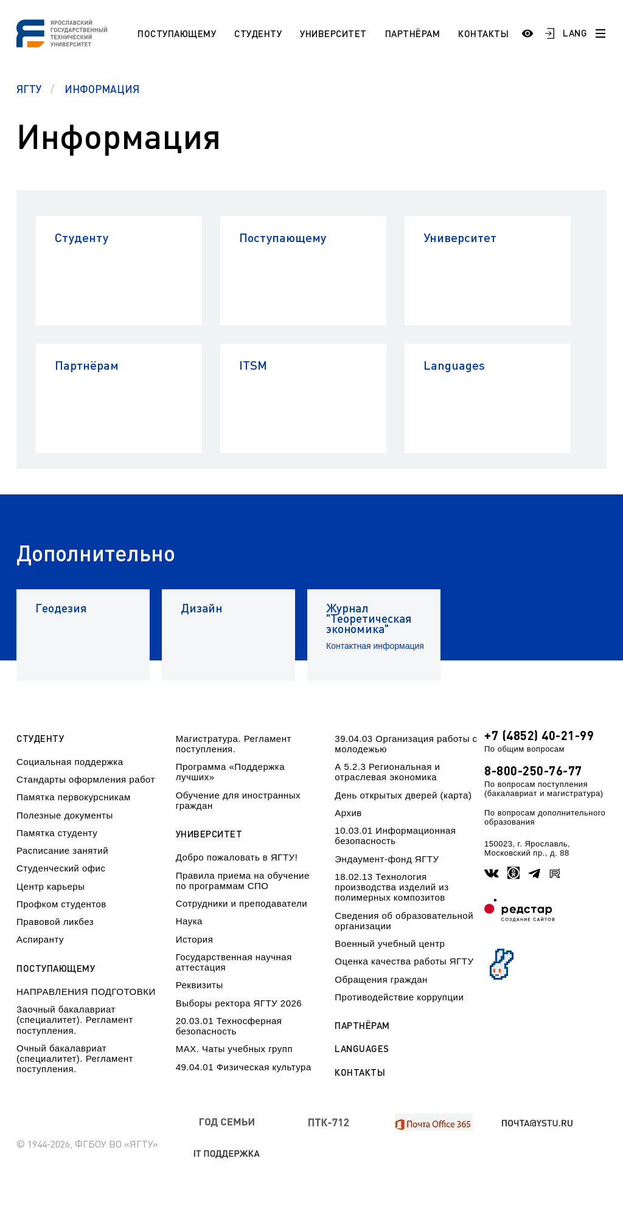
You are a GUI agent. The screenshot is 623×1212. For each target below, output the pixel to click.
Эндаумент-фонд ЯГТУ (387, 859)
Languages (454, 365)
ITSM (253, 365)
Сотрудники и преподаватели (242, 903)
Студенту (258, 33)
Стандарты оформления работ (85, 779)
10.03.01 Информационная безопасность (395, 835)
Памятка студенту (56, 833)
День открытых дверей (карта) (403, 795)
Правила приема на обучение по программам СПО (243, 880)
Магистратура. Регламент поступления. (233, 743)
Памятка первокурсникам (73, 797)
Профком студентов (61, 904)
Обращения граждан (381, 979)
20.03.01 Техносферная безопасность (229, 1026)
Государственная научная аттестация (234, 962)
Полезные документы (64, 815)
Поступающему (176, 33)
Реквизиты (199, 985)
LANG (575, 32)
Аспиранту (40, 939)
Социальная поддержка (70, 762)
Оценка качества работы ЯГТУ (404, 961)
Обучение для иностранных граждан (238, 800)
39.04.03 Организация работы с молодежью (406, 743)
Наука (189, 921)
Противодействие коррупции (399, 997)
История (195, 939)
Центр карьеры (50, 886)
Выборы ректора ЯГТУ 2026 (239, 1003)
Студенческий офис (60, 868)
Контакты (483, 33)
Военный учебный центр (390, 943)
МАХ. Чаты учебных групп (234, 1049)
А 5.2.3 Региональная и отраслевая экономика (387, 771)
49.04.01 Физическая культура (244, 1067)
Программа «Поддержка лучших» (230, 771)
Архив (348, 813)
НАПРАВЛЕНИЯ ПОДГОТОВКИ (86, 991)
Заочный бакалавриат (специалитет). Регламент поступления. (74, 1020)
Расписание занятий (62, 850)
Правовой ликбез (55, 921)
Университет (333, 33)
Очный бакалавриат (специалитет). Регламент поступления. (74, 1059)
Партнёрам (412, 33)
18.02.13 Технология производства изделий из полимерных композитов (391, 887)
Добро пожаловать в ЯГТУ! (237, 857)
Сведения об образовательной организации (404, 920)
